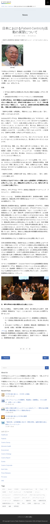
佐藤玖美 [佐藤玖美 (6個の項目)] (28, 500)
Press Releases (6, 473)
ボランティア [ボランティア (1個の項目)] (25, 498)
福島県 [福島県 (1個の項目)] (4, 506)
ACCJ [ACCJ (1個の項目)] (3, 489)
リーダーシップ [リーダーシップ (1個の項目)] (6, 500)
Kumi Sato (4, 469)
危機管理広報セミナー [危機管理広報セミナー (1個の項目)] (8, 503)
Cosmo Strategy (6, 454)
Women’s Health (6, 446)
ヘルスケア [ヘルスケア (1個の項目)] (16, 498)
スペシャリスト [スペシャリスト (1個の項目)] (6, 498)
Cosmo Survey (5, 442)
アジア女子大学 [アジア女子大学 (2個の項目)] (28, 492)
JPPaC (3, 331)
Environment (5, 450)
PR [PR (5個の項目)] (46, 489)
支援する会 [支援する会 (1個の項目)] (37, 503)
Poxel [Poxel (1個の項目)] (41, 489)
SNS (2, 481)
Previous (5, 357)
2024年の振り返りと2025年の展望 (16, 416)
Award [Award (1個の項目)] (10, 489)
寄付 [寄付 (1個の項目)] (23, 503)
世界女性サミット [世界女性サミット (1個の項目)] (18, 500)
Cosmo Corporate (6, 465)
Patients (3, 438)
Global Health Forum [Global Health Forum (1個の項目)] (27, 489)
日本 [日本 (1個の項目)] (44, 503)
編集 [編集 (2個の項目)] (10, 506)
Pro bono (4, 477)
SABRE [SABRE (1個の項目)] (4, 492)
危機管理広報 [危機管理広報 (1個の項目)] (42, 500)
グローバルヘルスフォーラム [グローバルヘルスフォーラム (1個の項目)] (37, 495)
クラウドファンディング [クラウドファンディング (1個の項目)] (20, 495)
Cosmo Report (5, 458)
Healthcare (32, 36)
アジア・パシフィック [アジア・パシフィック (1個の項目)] (15, 492)
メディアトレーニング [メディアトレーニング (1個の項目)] (38, 498)
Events (3, 461)
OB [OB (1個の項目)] (36, 489)
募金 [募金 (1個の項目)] (34, 500)
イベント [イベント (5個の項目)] (37, 492)
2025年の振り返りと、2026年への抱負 (17, 394)
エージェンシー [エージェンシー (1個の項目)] (6, 495)
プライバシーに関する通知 (25, 517)
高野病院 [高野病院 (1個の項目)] (16, 506)
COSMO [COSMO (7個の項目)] (16, 489)
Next (46, 357)
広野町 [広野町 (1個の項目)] (29, 503)
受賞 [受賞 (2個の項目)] (18, 503)
